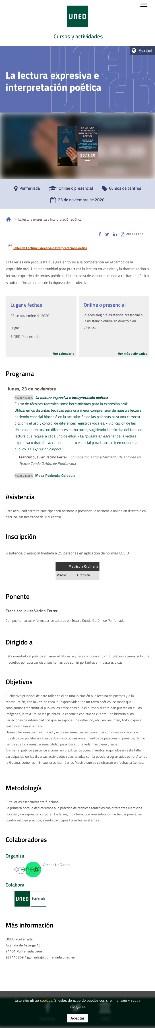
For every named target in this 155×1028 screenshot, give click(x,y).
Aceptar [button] (77, 1018)
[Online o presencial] (70, 189)
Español (145, 50)
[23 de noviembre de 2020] (77, 201)
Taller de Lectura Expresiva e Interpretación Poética (50, 247)
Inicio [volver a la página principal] (8, 219)
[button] (100, 234)
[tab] (77, 23)
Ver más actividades (132, 353)
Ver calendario (63, 353)
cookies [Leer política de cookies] (46, 1000)
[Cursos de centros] (121, 189)
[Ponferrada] (27, 189)
